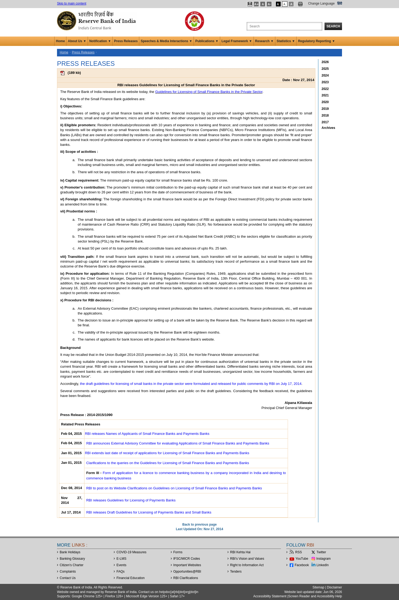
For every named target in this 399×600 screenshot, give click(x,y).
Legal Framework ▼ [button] (237, 41)
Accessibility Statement (269, 596)
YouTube (301, 559)
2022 (325, 89)
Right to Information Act (247, 565)
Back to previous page (199, 524)
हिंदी (339, 3)
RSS (298, 552)
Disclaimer (334, 587)
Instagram (323, 559)
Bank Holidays (70, 552)
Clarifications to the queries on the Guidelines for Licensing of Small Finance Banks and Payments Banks (167, 463)
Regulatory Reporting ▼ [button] (316, 41)
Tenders (236, 571)
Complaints (68, 571)
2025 (325, 69)
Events (121, 565)
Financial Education (130, 578)
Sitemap (318, 587)
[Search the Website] (284, 26)
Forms (178, 552)
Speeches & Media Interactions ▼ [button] (166, 41)
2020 (325, 102)
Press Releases (126, 41)
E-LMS (121, 559)
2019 (325, 109)
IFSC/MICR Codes (186, 559)
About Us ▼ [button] (77, 41)
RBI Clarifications (185, 578)
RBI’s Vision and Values (247, 559)
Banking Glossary (72, 559)
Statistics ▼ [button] (286, 41)
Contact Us (68, 578)
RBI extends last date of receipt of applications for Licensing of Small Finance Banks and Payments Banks (167, 453)
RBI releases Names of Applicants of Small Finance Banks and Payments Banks (147, 434)
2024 (325, 75)
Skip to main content (71, 3)
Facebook (302, 565)
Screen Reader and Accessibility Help (315, 596)
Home (60, 41)
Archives (328, 128)
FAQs (120, 571)
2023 (325, 82)
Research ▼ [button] (264, 41)
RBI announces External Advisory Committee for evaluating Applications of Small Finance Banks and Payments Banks (177, 443)
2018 (325, 115)
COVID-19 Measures (131, 552)
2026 (325, 62)
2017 (325, 122)
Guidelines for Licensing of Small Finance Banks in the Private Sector (208, 92)
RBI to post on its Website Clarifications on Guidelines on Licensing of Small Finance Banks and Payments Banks (174, 488)
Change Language (321, 3)
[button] (250, 4)
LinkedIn (322, 565)
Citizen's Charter (71, 565)
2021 (325, 95)
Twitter (321, 552)
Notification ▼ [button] (100, 41)
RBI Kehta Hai (240, 552)
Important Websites (187, 565)
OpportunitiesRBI (187, 571)
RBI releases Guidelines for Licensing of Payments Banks (131, 500)
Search (333, 26)
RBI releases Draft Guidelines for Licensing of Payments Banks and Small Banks (148, 512)
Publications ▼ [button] (207, 41)
